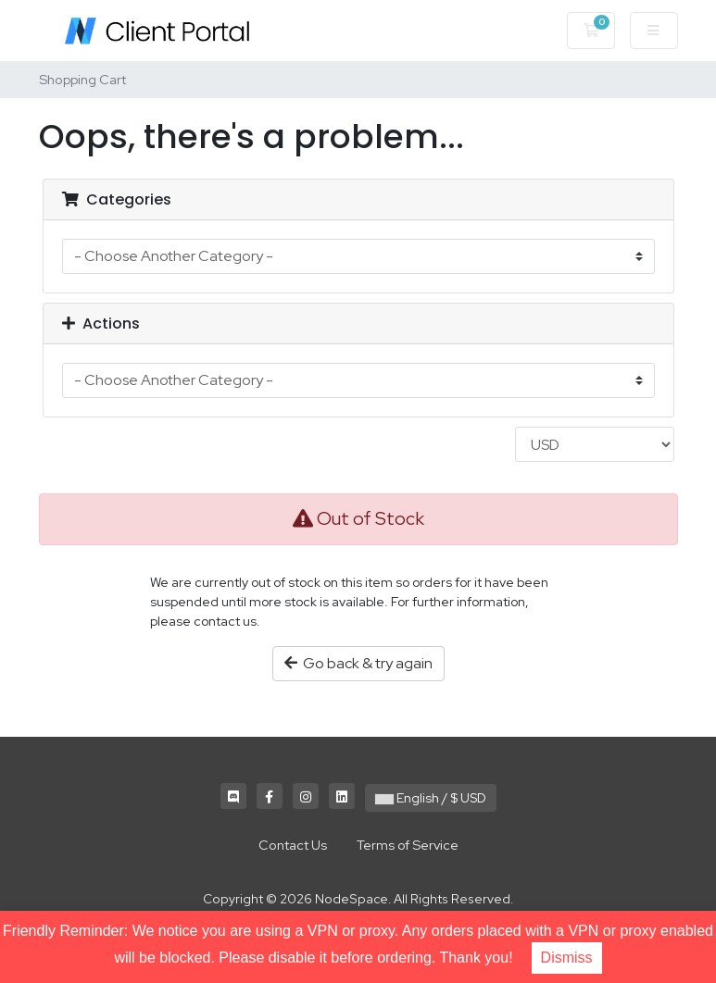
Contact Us (292, 844)
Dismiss (567, 957)
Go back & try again (358, 663)
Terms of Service (407, 844)
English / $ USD (430, 798)
